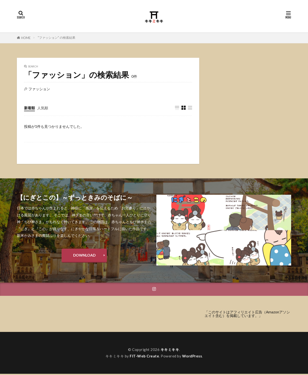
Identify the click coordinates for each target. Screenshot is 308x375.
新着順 (29, 108)
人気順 (42, 108)
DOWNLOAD (84, 256)
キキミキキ (169, 351)
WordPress (192, 357)
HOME (26, 38)
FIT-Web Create (144, 357)
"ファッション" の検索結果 (56, 37)
